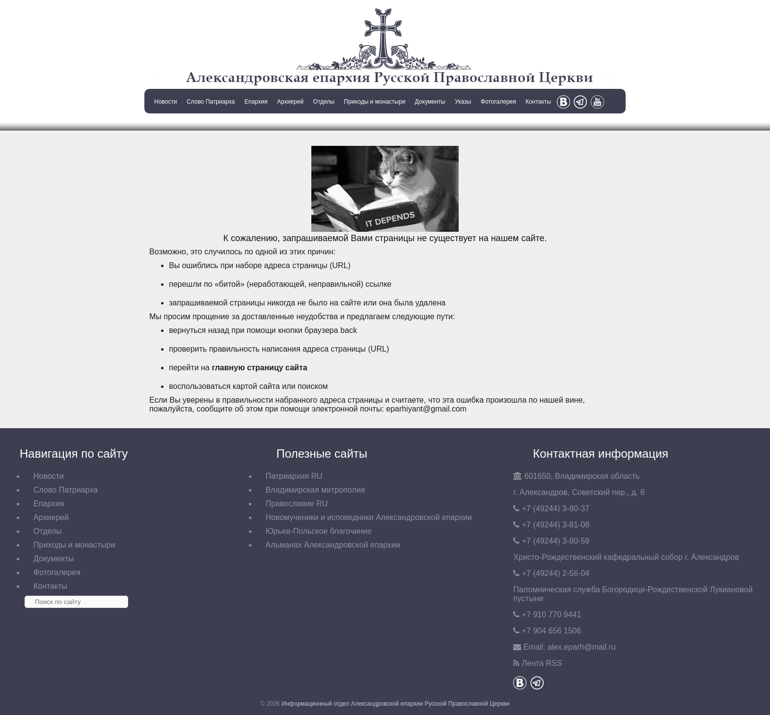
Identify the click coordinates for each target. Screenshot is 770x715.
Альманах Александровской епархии (333, 545)
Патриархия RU (294, 476)
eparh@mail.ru (582, 647)
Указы (463, 101)
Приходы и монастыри (374, 101)
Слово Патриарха (211, 101)
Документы (430, 101)
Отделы (323, 101)
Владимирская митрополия (315, 490)
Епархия (256, 101)
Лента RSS (542, 663)
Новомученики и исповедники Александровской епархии (369, 517)
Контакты (538, 101)
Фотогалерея (498, 101)
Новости (165, 101)
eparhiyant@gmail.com (426, 409)
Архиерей (290, 101)
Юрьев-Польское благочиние (319, 531)
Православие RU (297, 503)
